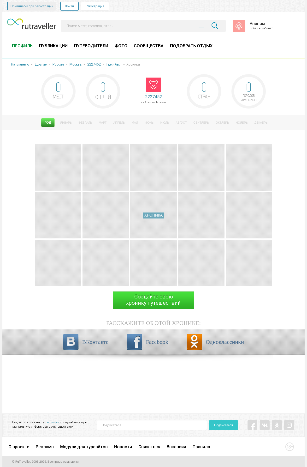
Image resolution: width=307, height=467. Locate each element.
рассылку (52, 422)
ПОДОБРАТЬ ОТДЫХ (191, 45)
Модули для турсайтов (84, 446)
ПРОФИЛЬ (22, 45)
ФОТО (121, 45)
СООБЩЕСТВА (149, 45)
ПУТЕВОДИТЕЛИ (91, 45)
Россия (58, 64)
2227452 (94, 64)
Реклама (45, 446)
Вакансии (176, 446)
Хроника (153, 215)
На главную (20, 64)
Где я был (113, 64)
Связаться (149, 446)
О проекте (18, 446)
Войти (69, 6)
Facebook (157, 342)
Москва (76, 64)
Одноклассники (225, 342)
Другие (41, 64)
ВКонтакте (95, 342)
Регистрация (95, 6)
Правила (201, 446)
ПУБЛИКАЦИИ (53, 45)
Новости (123, 446)
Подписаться (223, 425)
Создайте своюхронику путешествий (153, 300)
